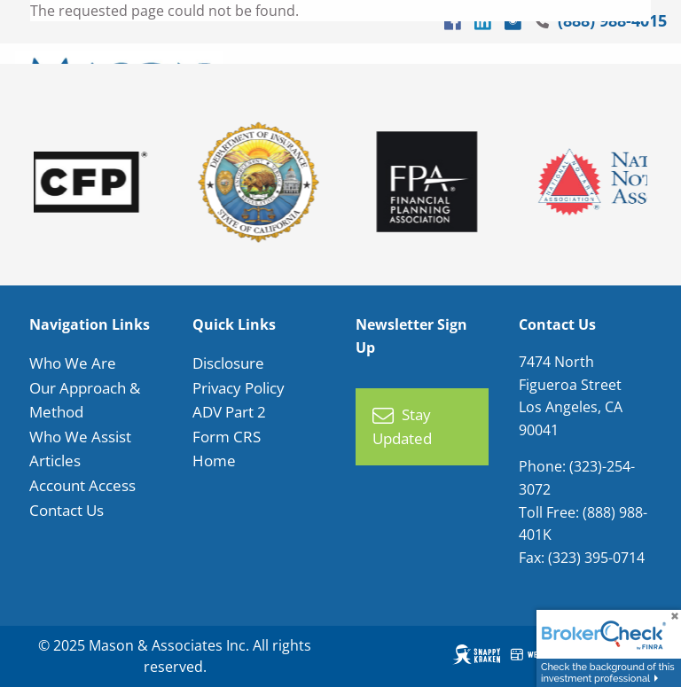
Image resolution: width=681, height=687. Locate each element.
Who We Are (72, 364)
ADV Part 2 (229, 412)
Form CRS (226, 436)
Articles (55, 461)
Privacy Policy (238, 388)
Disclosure (228, 364)
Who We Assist (80, 436)
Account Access (82, 485)
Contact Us (66, 510)
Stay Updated (402, 427)
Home (214, 461)
